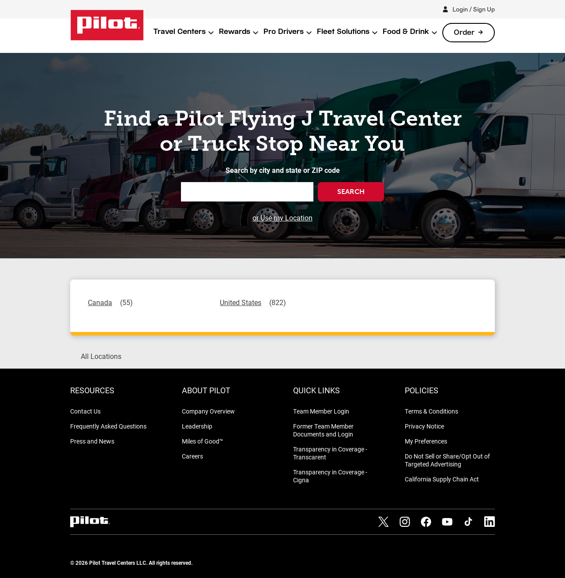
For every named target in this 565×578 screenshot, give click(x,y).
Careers (192, 456)
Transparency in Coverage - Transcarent (330, 453)
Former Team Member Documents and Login (323, 430)
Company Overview (208, 411)
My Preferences (426, 441)
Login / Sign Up (473, 9)
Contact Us (85, 411)
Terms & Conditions (431, 411)
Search (351, 191)
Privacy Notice (424, 426)
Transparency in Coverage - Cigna (330, 476)
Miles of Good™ (202, 441)
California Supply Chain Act (442, 479)
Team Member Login (321, 411)
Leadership (197, 426)
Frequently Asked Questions (108, 426)
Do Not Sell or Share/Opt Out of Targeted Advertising (447, 460)
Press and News (92, 441)
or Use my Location (282, 217)
